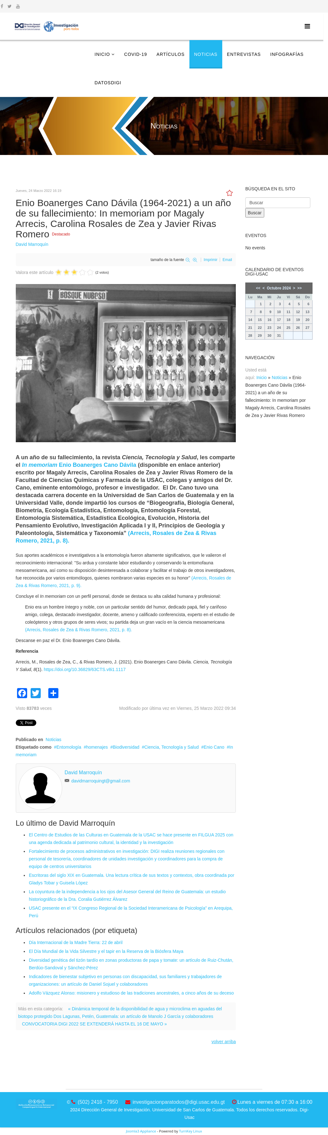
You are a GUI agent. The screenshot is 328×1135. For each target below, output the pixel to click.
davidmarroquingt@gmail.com (100, 780)
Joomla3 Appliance (141, 1131)
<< (258, 288)
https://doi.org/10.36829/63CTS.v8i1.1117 (85, 669)
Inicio (102, 54)
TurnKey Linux (190, 1131)
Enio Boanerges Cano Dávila (79, 465)
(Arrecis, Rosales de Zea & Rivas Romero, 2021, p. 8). (78, 629)
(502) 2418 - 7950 (98, 1102)
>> (299, 288)
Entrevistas (244, 54)
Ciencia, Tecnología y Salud (171, 747)
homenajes (97, 747)
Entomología (69, 747)
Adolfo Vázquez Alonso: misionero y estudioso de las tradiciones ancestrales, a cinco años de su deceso (131, 992)
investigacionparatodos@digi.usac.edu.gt (179, 1102)
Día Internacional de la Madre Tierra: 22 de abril (76, 942)
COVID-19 (135, 54)
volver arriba (224, 1041)
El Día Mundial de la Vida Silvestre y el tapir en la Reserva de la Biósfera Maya (106, 951)
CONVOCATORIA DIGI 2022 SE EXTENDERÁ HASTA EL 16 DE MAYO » (94, 1023)
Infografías (287, 54)
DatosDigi (108, 82)
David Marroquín (32, 244)
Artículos (171, 54)
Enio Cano (214, 747)
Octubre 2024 (279, 288)
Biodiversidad (126, 747)
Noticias (206, 54)
